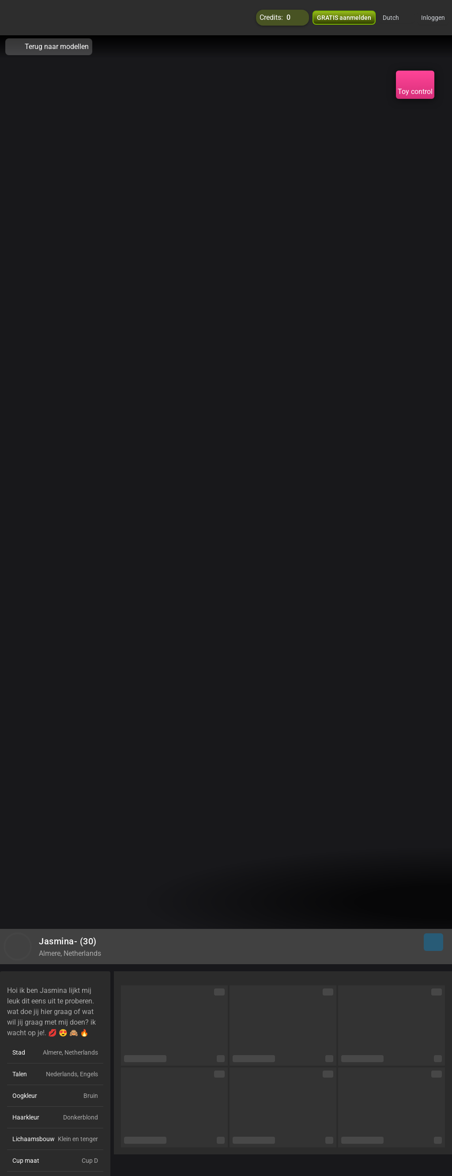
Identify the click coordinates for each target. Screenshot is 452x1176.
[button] (396, 17)
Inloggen (433, 17)
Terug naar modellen (49, 47)
